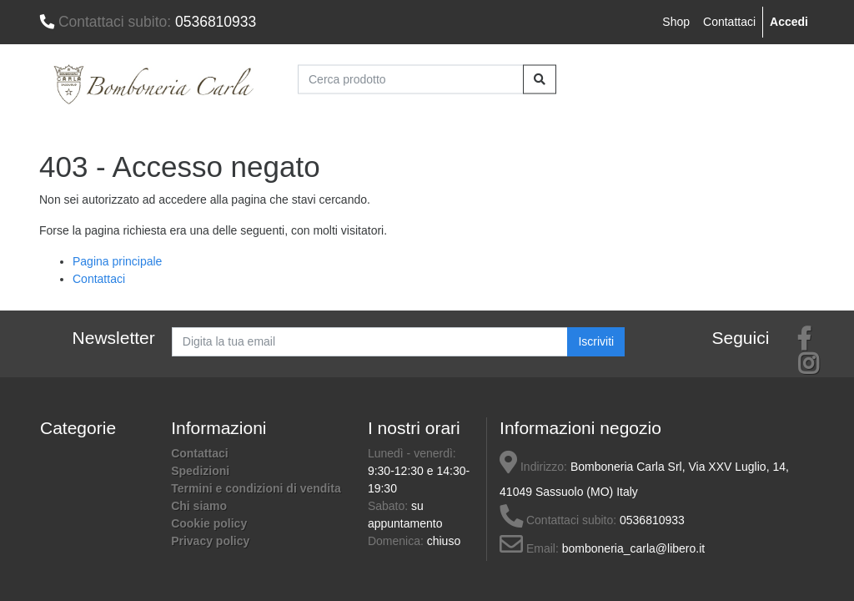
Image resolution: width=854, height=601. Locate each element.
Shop (676, 21)
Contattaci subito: (558, 520)
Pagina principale (117, 261)
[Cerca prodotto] (411, 78)
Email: (529, 548)
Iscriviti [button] (596, 341)
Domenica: (397, 541)
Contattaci (729, 21)
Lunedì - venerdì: (412, 453)
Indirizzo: (533, 466)
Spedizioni (200, 470)
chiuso (443, 541)
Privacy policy (210, 541)
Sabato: (389, 506)
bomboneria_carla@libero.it (633, 548)
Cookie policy (209, 523)
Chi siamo (199, 506)
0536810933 (147, 21)
